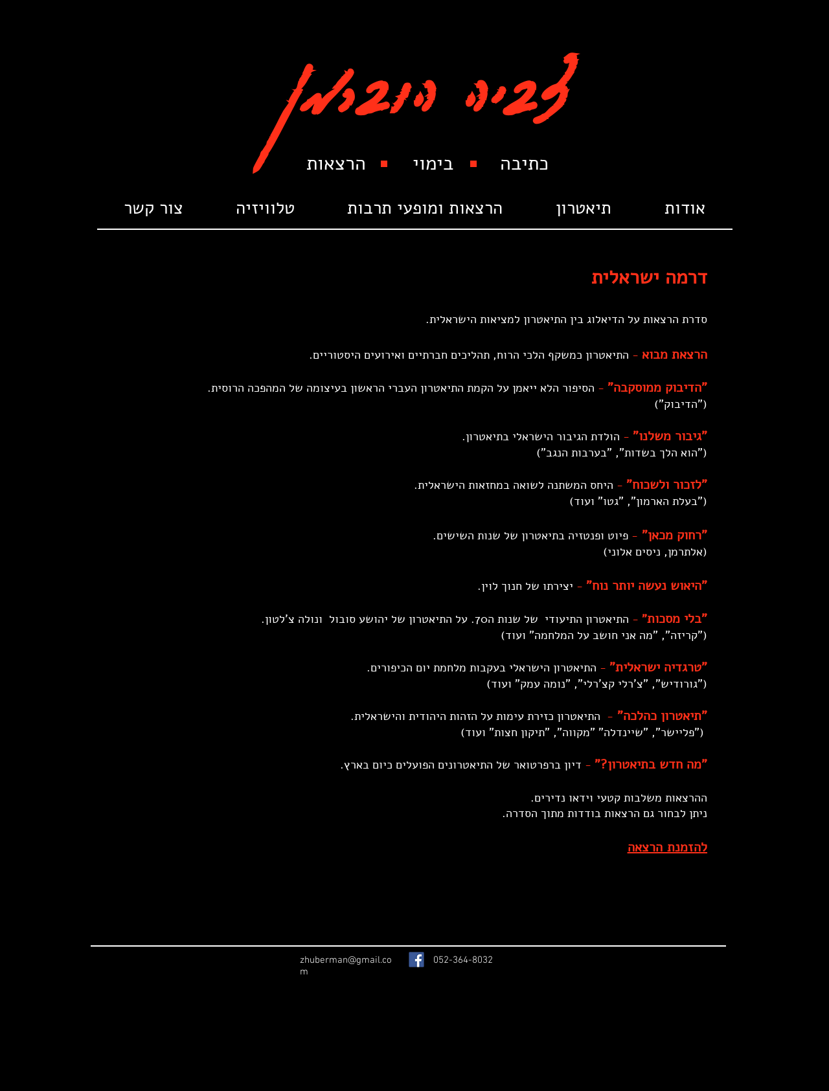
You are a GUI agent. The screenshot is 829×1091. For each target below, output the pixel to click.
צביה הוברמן (426, 79)
